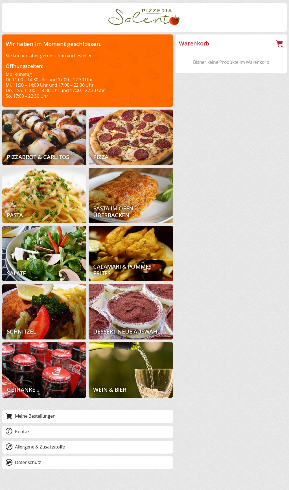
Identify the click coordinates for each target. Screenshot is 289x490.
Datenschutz (23, 462)
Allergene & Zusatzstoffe (35, 447)
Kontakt (18, 431)
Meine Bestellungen (30, 416)
